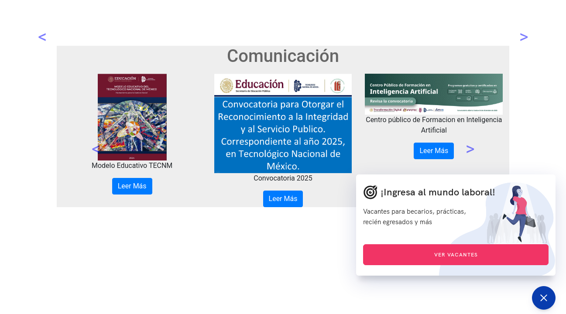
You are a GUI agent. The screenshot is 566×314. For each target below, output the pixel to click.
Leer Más (132, 186)
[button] (96, 140)
